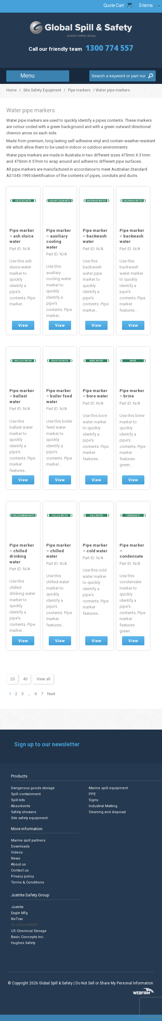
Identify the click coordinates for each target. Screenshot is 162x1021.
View (23, 325)
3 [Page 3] (22, 693)
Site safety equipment (29, 818)
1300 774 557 (109, 48)
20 (12, 679)
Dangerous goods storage (33, 788)
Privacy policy (22, 876)
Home (11, 90)
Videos (17, 852)
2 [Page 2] (16, 693)
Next (51, 693)
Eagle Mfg (19, 913)
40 (25, 679)
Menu (27, 76)
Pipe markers (79, 90)
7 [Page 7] (42, 693)
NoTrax (17, 919)
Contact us (20, 870)
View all (43, 679)
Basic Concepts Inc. (27, 937)
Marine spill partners (28, 840)
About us (18, 864)
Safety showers (23, 812)
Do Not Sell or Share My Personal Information (114, 983)
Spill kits (18, 800)
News (15, 858)
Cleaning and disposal (107, 812)
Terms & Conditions (27, 882)
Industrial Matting (103, 806)
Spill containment (26, 794)
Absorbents (20, 806)
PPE (92, 794)
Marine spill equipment (108, 788)
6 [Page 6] (36, 693)
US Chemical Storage (29, 931)
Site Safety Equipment (42, 90)
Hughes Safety (23, 943)
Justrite (17, 907)
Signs (93, 800)
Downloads (20, 846)
